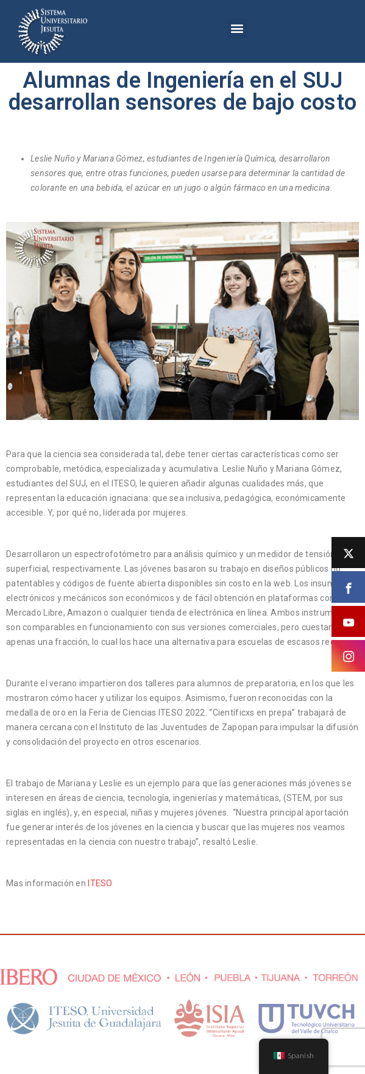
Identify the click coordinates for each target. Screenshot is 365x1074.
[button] (237, 28)
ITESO (101, 883)
